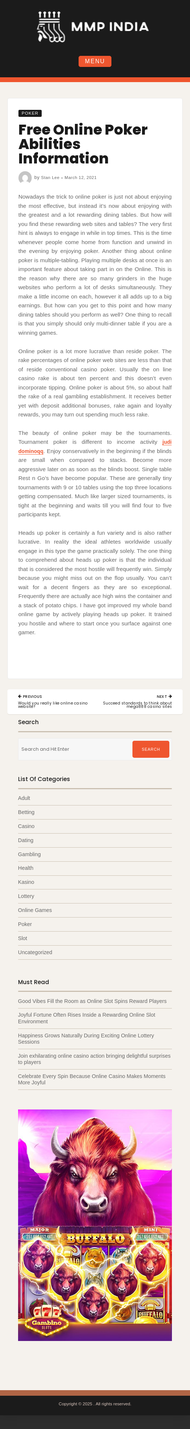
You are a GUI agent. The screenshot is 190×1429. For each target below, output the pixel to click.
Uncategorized (35, 954)
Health (26, 870)
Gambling (29, 856)
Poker (31, 113)
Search (151, 750)
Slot (22, 940)
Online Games (35, 912)
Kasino (26, 884)
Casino (26, 827)
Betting (26, 813)
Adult (24, 799)
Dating (26, 842)
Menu (95, 61)
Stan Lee (51, 177)
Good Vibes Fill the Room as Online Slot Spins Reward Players (92, 1003)
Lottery (26, 898)
